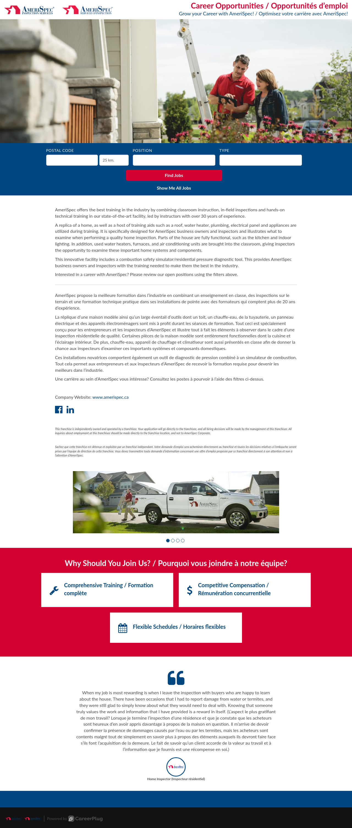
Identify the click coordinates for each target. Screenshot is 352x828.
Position (142, 150)
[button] (168, 540)
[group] (176, 502)
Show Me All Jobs (174, 187)
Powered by (75, 819)
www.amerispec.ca (110, 397)
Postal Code (60, 150)
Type (224, 150)
